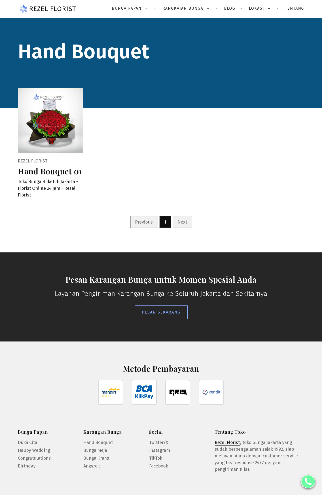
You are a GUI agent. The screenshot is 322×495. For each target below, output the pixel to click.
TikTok (155, 458)
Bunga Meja (95, 450)
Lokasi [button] (260, 8)
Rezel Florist (52, 9)
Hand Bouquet (98, 442)
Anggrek (91, 466)
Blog (229, 8)
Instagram (159, 450)
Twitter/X (158, 442)
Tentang (294, 8)
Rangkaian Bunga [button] (186, 8)
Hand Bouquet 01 (50, 171)
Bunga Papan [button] (130, 8)
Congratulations (34, 458)
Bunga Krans (96, 458)
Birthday (27, 466)
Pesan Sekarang (161, 312)
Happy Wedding (34, 450)
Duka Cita (27, 442)
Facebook (158, 466)
